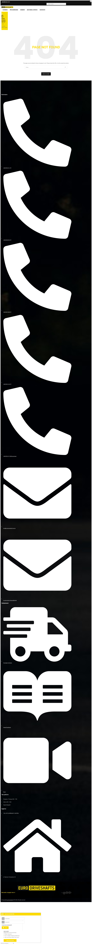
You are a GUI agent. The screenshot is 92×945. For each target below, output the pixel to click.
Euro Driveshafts (9, 899)
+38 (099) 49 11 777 (6, 1)
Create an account (10, 940)
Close (91, 1)
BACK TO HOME (46, 73)
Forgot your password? (7, 925)
